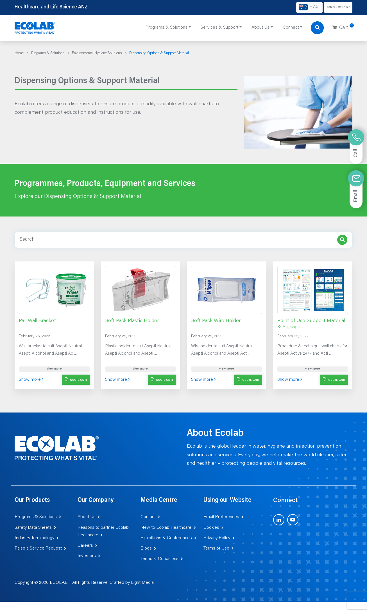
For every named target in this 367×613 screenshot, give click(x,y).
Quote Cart (76, 379)
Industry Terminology (34, 538)
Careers (85, 545)
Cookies (211, 527)
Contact (148, 517)
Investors (87, 556)
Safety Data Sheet (338, 7)
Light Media (142, 582)
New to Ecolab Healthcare (166, 527)
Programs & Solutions (36, 517)
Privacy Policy (216, 538)
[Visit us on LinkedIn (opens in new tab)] (278, 519)
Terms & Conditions (159, 559)
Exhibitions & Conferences (166, 538)
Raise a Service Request (38, 548)
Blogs (146, 548)
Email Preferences (221, 517)
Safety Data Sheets (33, 527)
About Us (87, 517)
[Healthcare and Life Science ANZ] (35, 28)
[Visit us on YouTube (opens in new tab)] (292, 519)
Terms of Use (216, 548)
